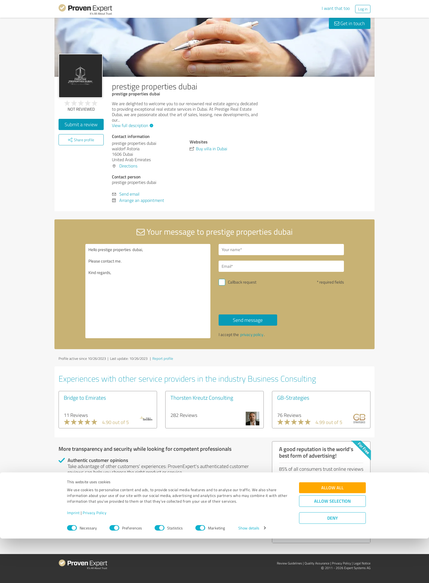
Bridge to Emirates (85, 397)
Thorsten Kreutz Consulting (201, 397)
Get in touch (349, 23)
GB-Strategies (293, 397)
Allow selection (332, 546)
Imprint (73, 557)
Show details (248, 572)
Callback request (242, 282)
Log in (362, 8)
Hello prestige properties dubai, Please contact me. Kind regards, (148, 291)
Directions (128, 166)
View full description (132, 125)
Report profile (162, 358)
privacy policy (251, 334)
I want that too (336, 8)
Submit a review (81, 124)
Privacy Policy (94, 557)
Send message (248, 320)
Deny (332, 563)
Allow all (332, 532)
